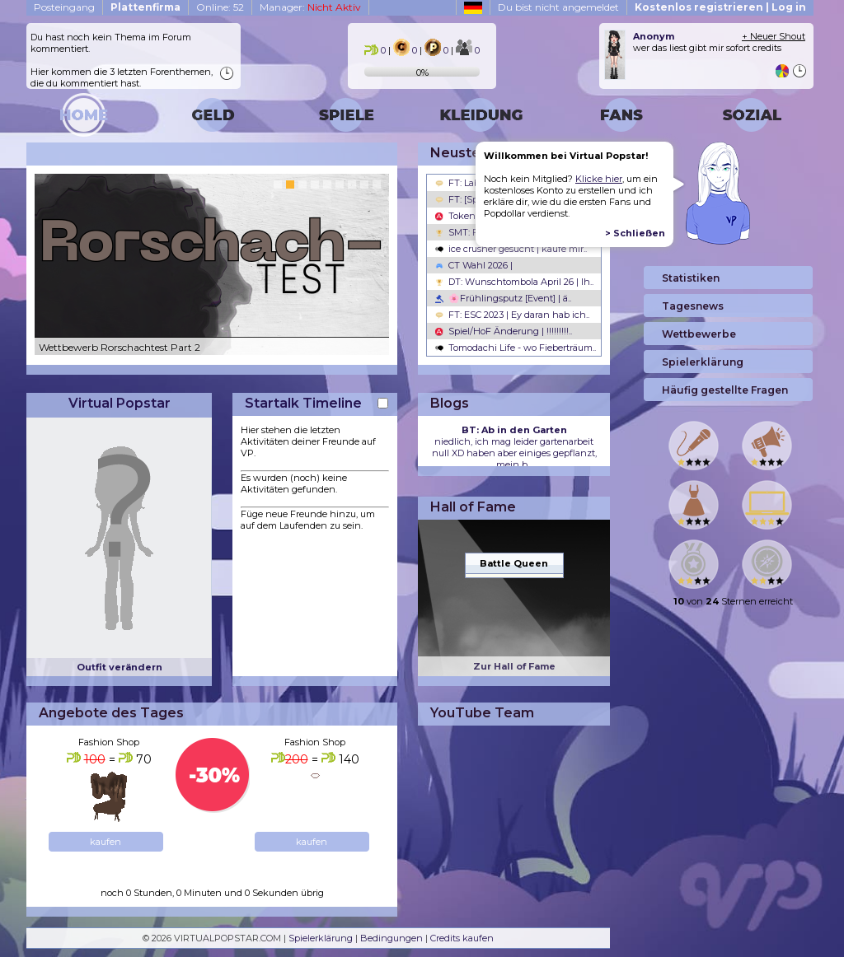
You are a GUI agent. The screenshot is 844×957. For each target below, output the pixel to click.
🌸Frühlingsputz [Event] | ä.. (503, 298)
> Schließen (635, 233)
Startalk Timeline (303, 403)
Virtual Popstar (119, 403)
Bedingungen (391, 938)
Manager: (310, 7)
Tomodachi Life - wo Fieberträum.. (515, 347)
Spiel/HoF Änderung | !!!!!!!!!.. (503, 331)
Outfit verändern (119, 667)
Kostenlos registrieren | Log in (720, 7)
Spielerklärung (320, 938)
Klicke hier (598, 178)
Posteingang (64, 7)
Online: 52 (220, 7)
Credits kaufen (462, 938)
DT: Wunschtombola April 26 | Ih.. (514, 281)
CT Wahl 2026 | (474, 265)
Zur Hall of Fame (514, 666)
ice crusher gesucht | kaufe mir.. (511, 248)
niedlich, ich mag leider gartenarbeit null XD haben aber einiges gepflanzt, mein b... (514, 447)
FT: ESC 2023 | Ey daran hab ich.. (512, 314)
